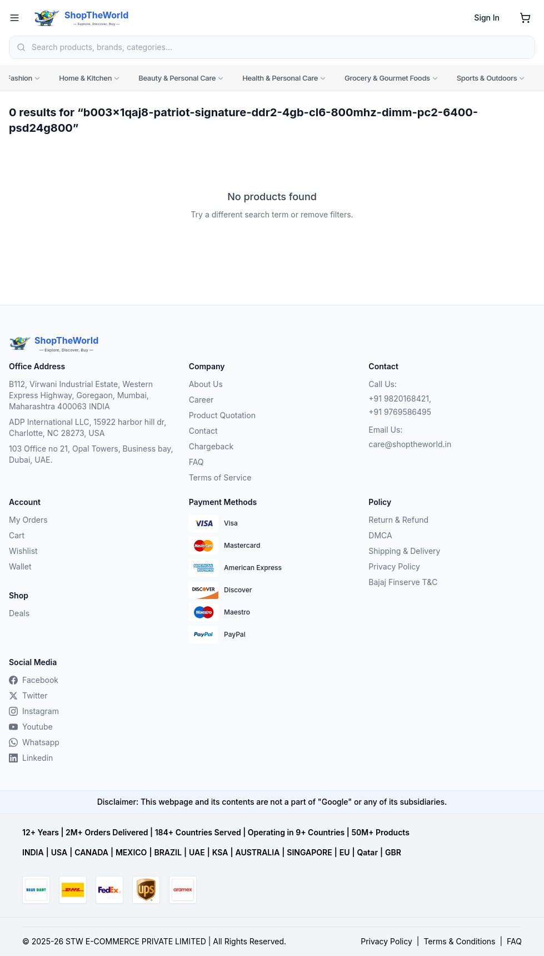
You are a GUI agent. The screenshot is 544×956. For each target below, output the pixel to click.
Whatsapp (34, 742)
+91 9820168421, (399, 398)
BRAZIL (167, 852)
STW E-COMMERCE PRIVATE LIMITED (136, 941)
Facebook (33, 680)
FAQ (196, 462)
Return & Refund (398, 519)
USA (59, 852)
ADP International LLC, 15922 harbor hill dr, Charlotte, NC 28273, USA (87, 427)
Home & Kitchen (90, 77)
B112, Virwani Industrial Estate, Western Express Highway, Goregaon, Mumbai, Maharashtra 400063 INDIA (81, 395)
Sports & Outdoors (491, 77)
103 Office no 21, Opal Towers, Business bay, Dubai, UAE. (91, 454)
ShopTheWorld (96, 15)
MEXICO (131, 852)
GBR (393, 852)
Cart (16, 535)
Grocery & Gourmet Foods (392, 77)
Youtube (31, 726)
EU (345, 852)
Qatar (367, 852)
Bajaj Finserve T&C (402, 582)
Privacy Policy (394, 566)
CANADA (91, 852)
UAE (197, 852)
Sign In (487, 17)
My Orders (28, 519)
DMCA (380, 535)
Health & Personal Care (284, 77)
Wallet (20, 566)
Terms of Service (220, 477)
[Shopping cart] (525, 18)
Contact (203, 430)
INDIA (33, 852)
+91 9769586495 (399, 412)
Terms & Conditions (459, 941)
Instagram (34, 711)
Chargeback (211, 446)
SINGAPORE (309, 852)
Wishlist (23, 551)
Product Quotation (222, 415)
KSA (220, 852)
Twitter (28, 695)
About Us (206, 384)
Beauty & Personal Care (181, 77)
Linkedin (31, 757)
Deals (19, 613)
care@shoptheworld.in (409, 444)
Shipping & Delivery (404, 551)
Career (201, 399)
